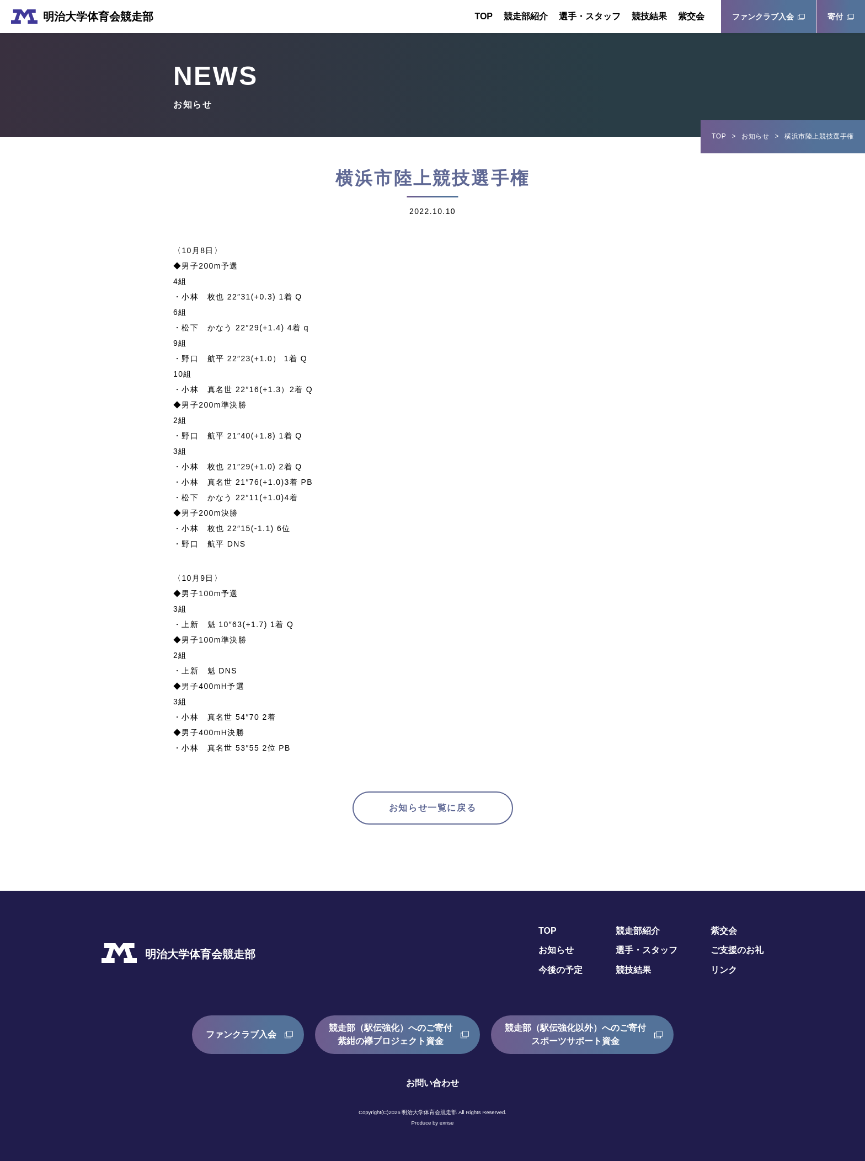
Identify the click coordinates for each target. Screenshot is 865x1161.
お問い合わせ (432, 1083)
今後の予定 (560, 970)
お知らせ (755, 136)
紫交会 (691, 16)
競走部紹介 (526, 16)
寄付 (835, 16)
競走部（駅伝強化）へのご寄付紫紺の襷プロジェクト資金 (390, 1034)
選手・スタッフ (590, 16)
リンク (724, 970)
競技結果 (649, 16)
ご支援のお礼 (737, 950)
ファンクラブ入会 (763, 16)
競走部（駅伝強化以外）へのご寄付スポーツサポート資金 (575, 1034)
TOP (483, 16)
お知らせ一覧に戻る (432, 807)
